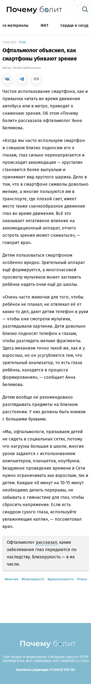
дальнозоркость (61, 579)
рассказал (46, 542)
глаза (83, 579)
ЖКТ (44, 25)
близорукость (33, 579)
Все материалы (14, 25)
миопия (12, 579)
